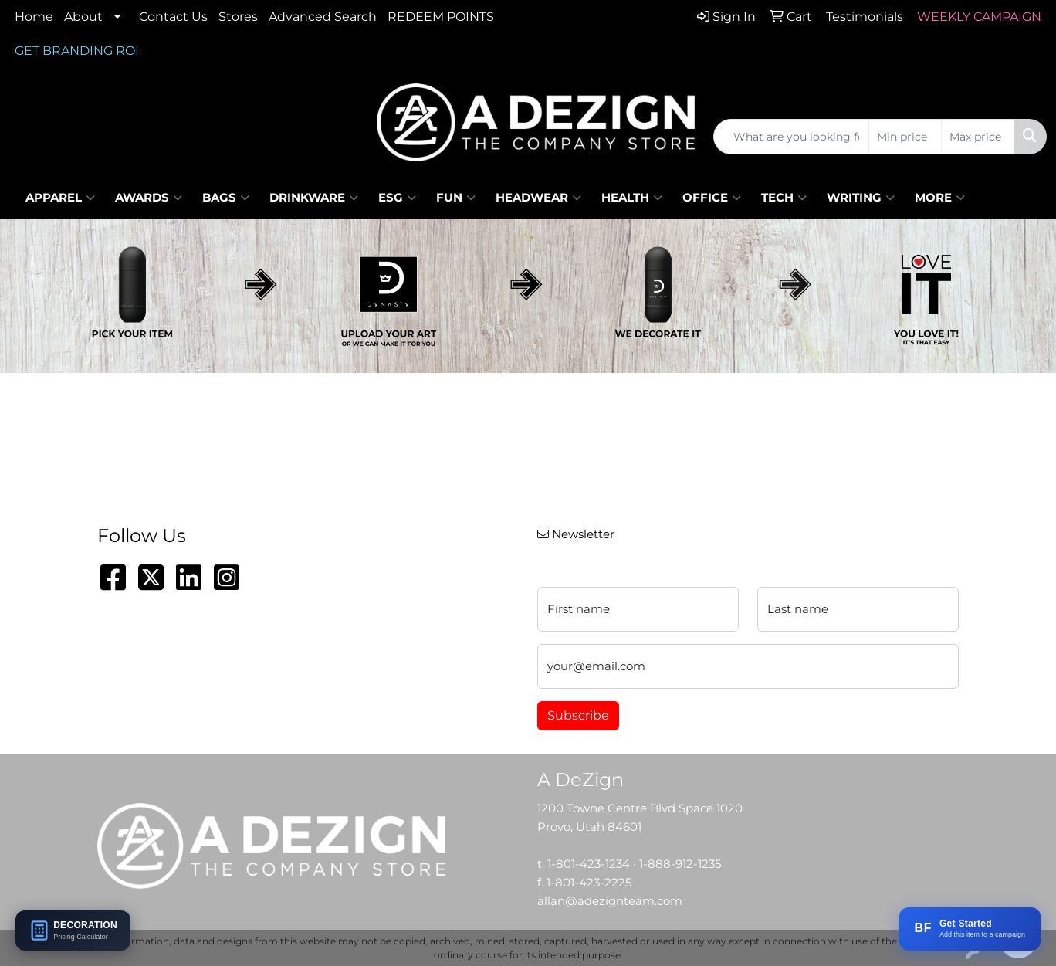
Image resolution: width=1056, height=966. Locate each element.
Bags (225, 197)
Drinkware (313, 197)
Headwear (538, 197)
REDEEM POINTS (441, 16)
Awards (148, 197)
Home (34, 16)
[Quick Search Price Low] (905, 136)
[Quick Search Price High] (977, 136)
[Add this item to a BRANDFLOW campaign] (970, 929)
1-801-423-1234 (588, 864)
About (83, 16)
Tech (784, 197)
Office (711, 197)
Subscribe (578, 715)
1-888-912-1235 (680, 864)
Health (631, 197)
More (940, 197)
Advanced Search (323, 16)
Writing (861, 197)
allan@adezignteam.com (609, 901)
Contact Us (173, 16)
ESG (397, 197)
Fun (456, 197)
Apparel (60, 197)
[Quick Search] (791, 136)
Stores (238, 16)
